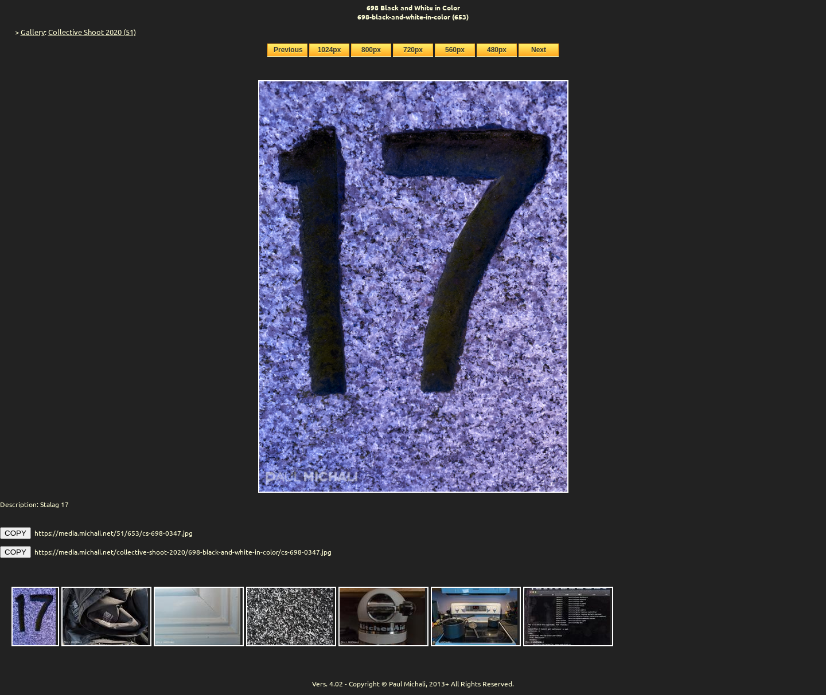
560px (455, 50)
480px (496, 50)
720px (413, 50)
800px (371, 50)
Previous (288, 50)
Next (538, 50)
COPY (15, 533)
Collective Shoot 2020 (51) (92, 32)
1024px (329, 50)
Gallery (33, 32)
